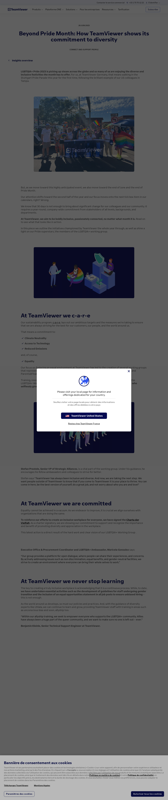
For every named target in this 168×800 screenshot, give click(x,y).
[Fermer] (128, 371)
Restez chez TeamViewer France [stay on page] (84, 423)
